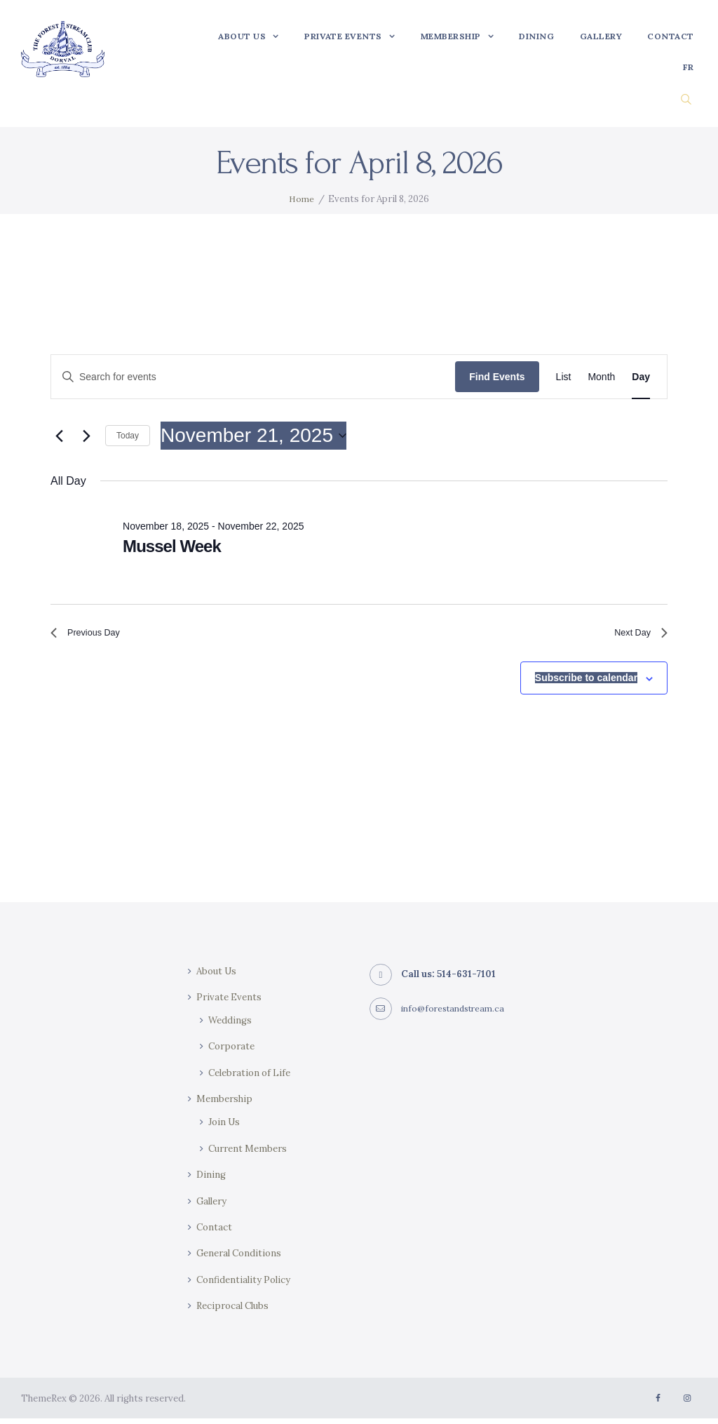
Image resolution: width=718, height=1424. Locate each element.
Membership (226, 1104)
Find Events (496, 376)
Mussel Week (172, 546)
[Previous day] (58, 435)
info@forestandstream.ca (457, 1014)
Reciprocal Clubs (235, 1311)
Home (301, 199)
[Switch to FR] (688, 67)
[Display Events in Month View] (601, 377)
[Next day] (86, 435)
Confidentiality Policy (246, 1285)
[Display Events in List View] (563, 377)
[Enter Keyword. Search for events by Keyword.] (253, 377)
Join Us (225, 1128)
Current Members (250, 1154)
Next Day (636, 636)
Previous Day (92, 636)
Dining (211, 1180)
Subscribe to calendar (586, 684)
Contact (214, 1232)
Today (127, 436)
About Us (218, 976)
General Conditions (241, 1258)
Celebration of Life (252, 1078)
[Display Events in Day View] (641, 377)
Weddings (231, 1025)
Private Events (230, 1002)
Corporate (233, 1052)
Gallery (213, 1206)
